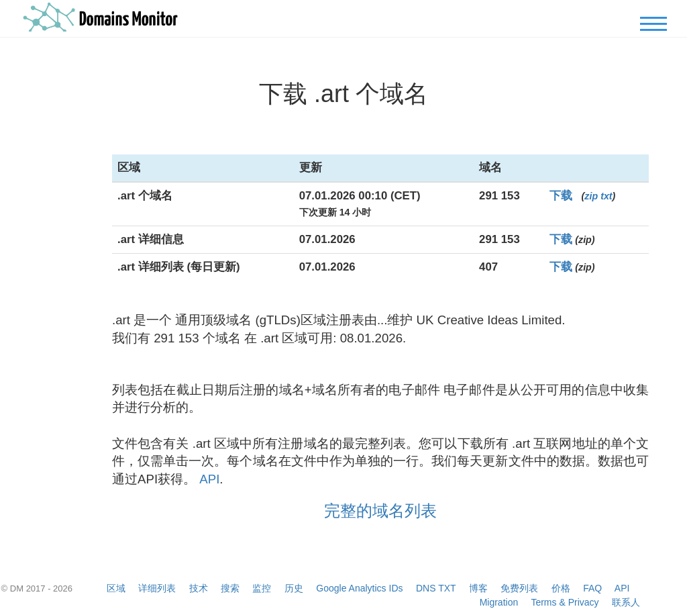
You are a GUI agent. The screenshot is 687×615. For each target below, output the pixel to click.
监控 (261, 588)
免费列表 (519, 588)
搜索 (230, 588)
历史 (293, 588)
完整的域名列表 (380, 511)
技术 (198, 588)
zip (591, 196)
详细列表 (157, 588)
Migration (499, 602)
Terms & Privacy (564, 602)
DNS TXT (436, 588)
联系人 (626, 602)
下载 (560, 195)
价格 (560, 588)
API (209, 479)
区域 (116, 588)
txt (606, 196)
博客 (478, 588)
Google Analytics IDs (359, 588)
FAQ (592, 588)
